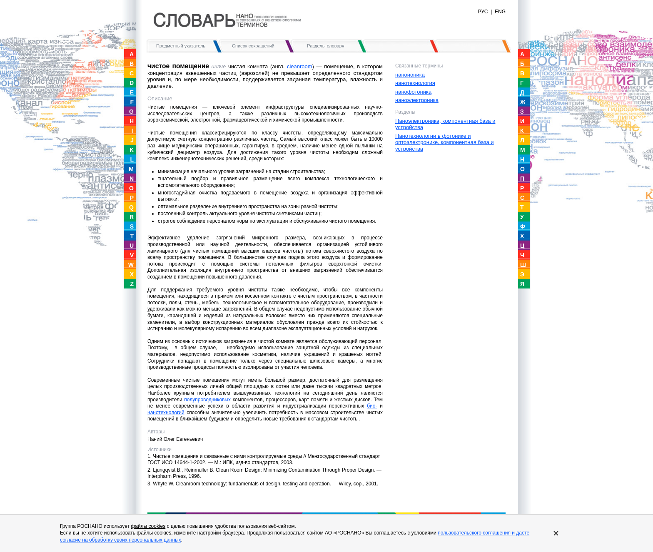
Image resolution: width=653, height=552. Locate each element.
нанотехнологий (165, 412)
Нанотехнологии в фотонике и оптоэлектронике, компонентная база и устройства (444, 142)
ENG (500, 12)
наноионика (410, 75)
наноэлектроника (417, 100)
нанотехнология (415, 83)
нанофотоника (413, 92)
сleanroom (299, 66)
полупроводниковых (207, 400)
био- (372, 406)
